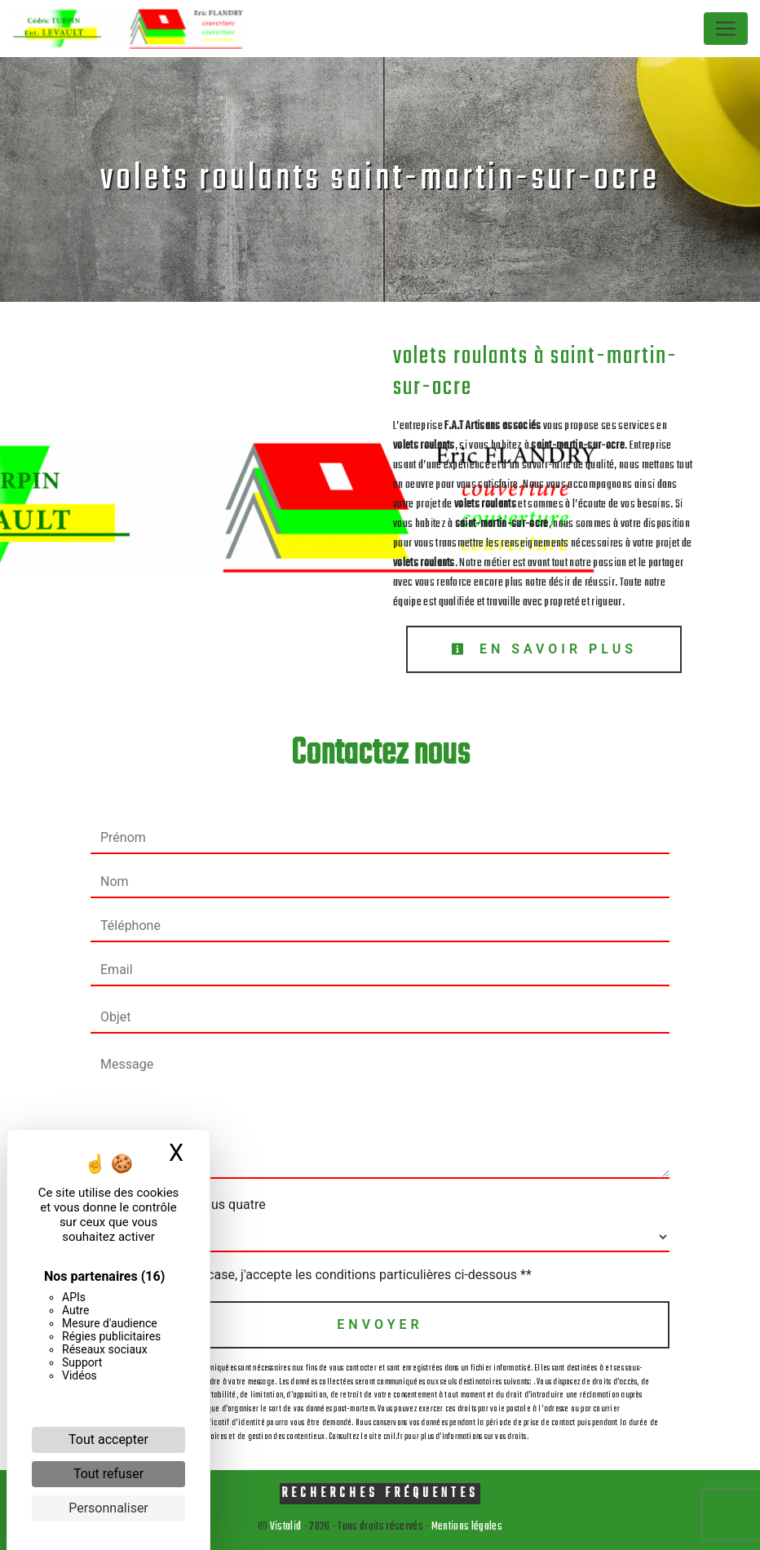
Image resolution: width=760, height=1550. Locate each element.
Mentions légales (466, 1526)
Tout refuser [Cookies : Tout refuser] (108, 1473)
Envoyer (379, 1324)
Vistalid (286, 1526)
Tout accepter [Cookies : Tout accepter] (108, 1439)
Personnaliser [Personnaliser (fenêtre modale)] (108, 1508)
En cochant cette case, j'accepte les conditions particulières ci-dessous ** (319, 1274)
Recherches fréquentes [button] (380, 1493)
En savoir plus (544, 649)
